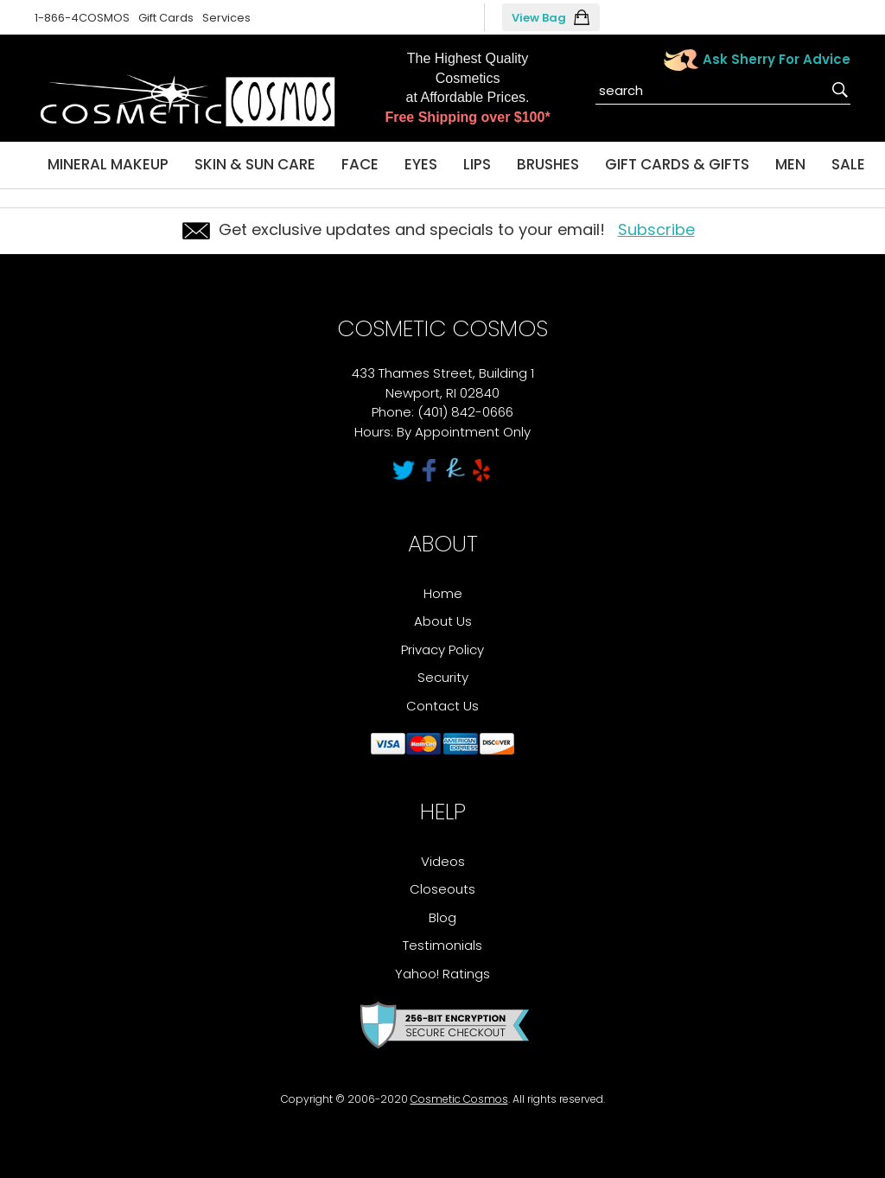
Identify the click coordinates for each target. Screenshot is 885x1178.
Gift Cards (166, 18)
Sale (848, 164)
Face (360, 164)
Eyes (420, 164)
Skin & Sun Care (254, 164)
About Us (443, 621)
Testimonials (442, 945)
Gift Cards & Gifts (677, 164)
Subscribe (656, 229)
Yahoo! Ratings (442, 974)
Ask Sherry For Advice (776, 59)
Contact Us (442, 706)
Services (226, 18)
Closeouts (442, 889)
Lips (477, 164)
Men (790, 164)
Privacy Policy (442, 649)
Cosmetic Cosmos (459, 1099)
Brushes (548, 164)
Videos (443, 861)
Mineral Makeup (108, 164)
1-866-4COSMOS (82, 18)
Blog (442, 917)
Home (442, 593)
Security (442, 677)
